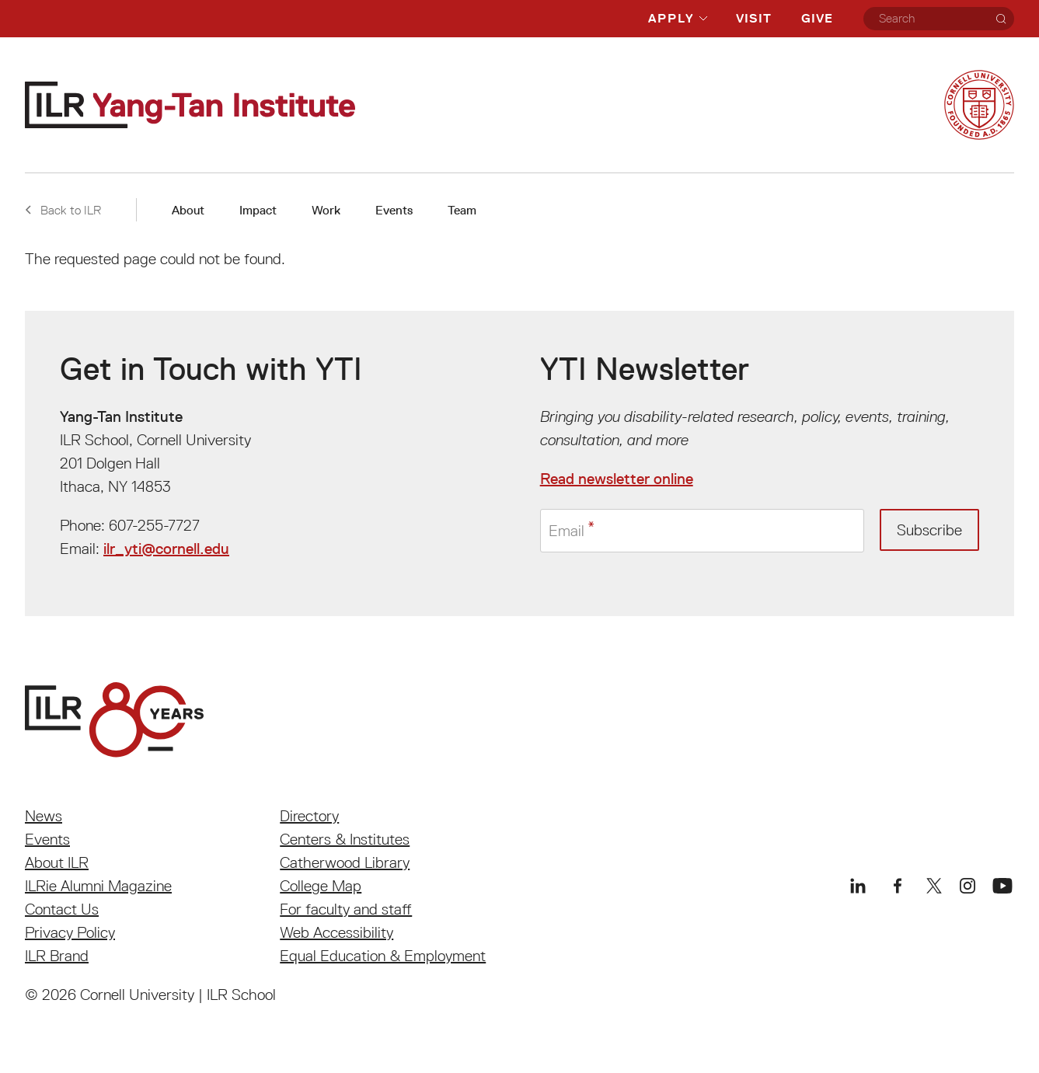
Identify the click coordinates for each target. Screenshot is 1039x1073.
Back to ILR (63, 209)
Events (394, 210)
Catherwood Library (345, 862)
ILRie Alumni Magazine (98, 885)
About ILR (57, 862)
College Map (320, 885)
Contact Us (62, 909)
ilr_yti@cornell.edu (166, 548)
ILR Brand (57, 955)
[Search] (1001, 18)
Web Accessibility (336, 932)
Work (326, 210)
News (43, 815)
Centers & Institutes (345, 839)
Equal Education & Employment (383, 955)
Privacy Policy (70, 932)
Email (566, 530)
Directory (309, 815)
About (188, 210)
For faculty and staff (346, 909)
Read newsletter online (616, 478)
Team (462, 210)
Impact (258, 210)
